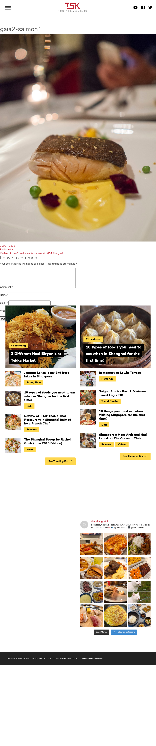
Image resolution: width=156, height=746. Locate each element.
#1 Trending (18, 345)
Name (4, 295)
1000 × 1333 (7, 246)
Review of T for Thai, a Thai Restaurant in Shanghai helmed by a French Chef (47, 419)
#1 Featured (93, 339)
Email (4, 303)
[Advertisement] (59, 491)
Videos (122, 444)
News (30, 449)
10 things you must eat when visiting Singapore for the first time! (122, 415)
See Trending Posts (60, 461)
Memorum (107, 379)
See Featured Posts (135, 456)
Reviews (32, 429)
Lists (29, 406)
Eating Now (34, 382)
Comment (6, 287)
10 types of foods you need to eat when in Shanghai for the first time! (49, 396)
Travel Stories (109, 401)
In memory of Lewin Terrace (120, 372)
